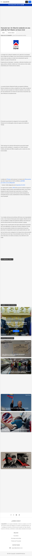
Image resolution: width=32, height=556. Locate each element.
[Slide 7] (19, 334)
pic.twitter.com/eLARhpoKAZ (8, 182)
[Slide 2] (8, 334)
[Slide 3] (11, 334)
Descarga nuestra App (16, 538)
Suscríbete (16, 535)
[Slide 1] (6, 334)
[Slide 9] (23, 334)
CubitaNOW (6, 2)
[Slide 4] (13, 334)
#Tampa (8, 179)
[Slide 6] (17, 334)
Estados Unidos (11, 32)
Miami (3, 32)
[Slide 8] (21, 334)
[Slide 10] (25, 334)
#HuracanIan (28, 179)
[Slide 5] (15, 334)
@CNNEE (23, 181)
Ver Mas (16, 331)
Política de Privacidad (16, 541)
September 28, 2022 (20, 185)
